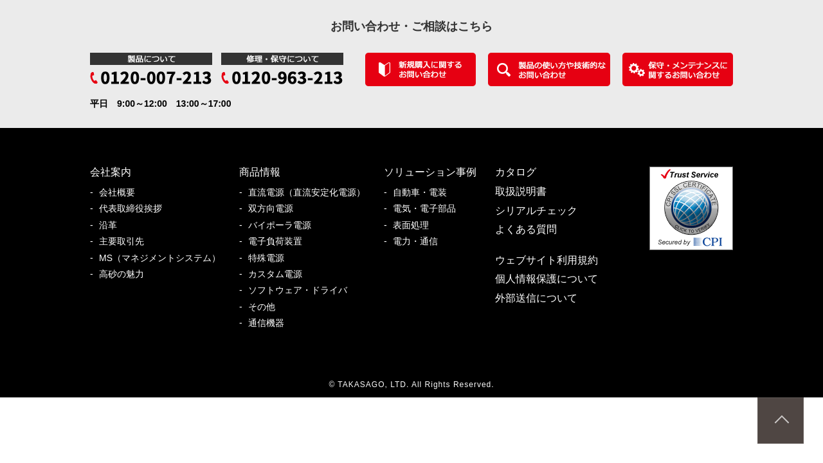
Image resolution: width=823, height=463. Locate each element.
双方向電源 (275, 208)
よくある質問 (526, 229)
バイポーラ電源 (284, 225)
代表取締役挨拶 (135, 208)
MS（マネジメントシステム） (164, 258)
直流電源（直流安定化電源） (311, 192)
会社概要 (121, 192)
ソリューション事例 (430, 172)
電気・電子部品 (429, 208)
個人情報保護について (546, 278)
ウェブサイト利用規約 (546, 260)
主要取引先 (126, 241)
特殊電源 (270, 258)
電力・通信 (420, 241)
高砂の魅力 (126, 274)
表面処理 (415, 225)
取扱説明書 (521, 191)
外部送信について (536, 298)
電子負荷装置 (279, 241)
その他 (266, 307)
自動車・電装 (424, 192)
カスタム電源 (279, 274)
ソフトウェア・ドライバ (302, 290)
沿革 (112, 225)
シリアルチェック (536, 210)
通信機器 (270, 323)
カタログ (515, 172)
